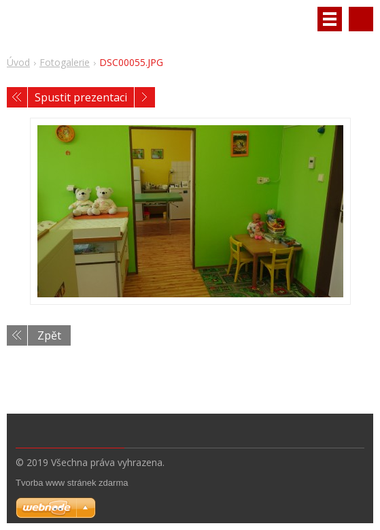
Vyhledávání (361, 19)
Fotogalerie (64, 62)
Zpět (49, 335)
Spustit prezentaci (81, 97)
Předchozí (17, 97)
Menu (329, 19)
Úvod (18, 62)
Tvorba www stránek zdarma (72, 483)
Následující (145, 97)
